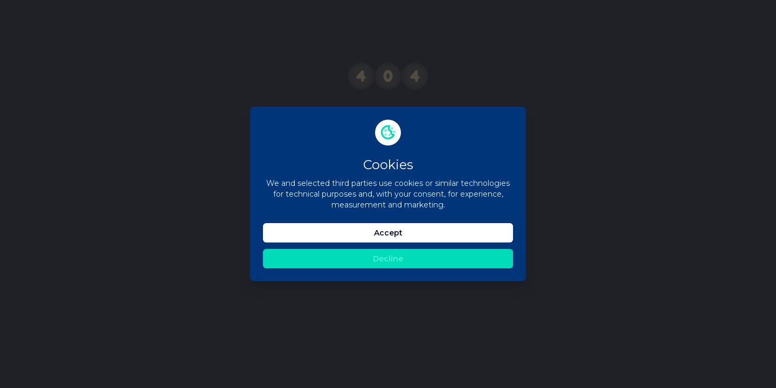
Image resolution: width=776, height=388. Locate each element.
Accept (388, 233)
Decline (388, 259)
